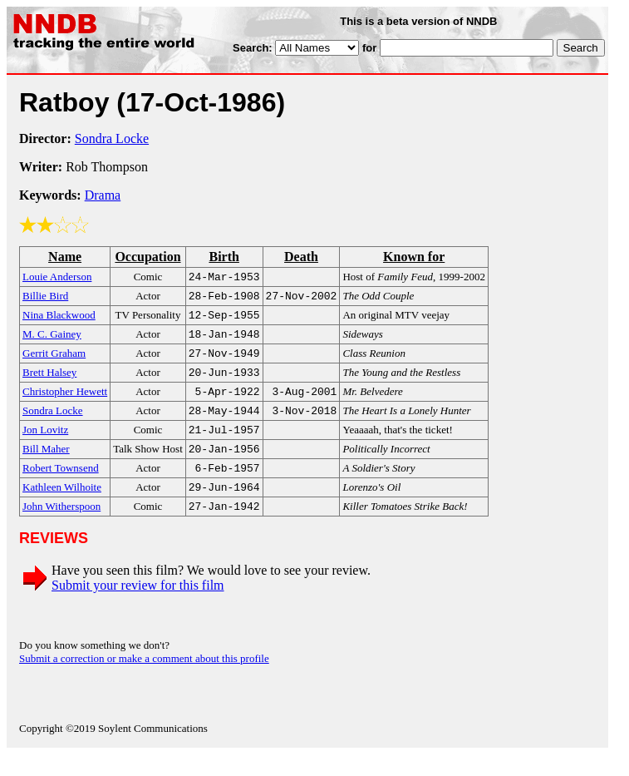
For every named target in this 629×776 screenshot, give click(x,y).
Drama (103, 195)
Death (301, 257)
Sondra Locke (112, 138)
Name (64, 257)
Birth (223, 257)
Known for (414, 257)
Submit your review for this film (138, 607)
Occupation (147, 257)
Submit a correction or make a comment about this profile (144, 680)
